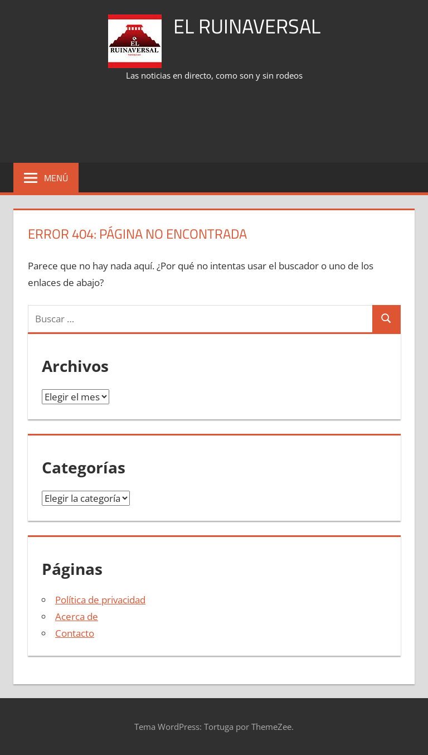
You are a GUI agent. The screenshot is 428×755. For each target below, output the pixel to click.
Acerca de (76, 616)
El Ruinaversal (246, 26)
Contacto (74, 633)
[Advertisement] (216, 123)
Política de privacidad (100, 599)
